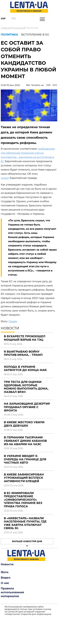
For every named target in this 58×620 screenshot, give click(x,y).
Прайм (12, 321)
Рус (14, 18)
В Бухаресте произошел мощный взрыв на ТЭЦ (24, 338)
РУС (55, 85)
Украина (18, 27)
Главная (6, 27)
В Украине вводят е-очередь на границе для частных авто (25, 459)
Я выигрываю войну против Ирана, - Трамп (23, 353)
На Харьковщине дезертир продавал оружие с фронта (27, 407)
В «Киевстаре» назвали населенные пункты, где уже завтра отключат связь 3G (25, 523)
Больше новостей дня (27, 541)
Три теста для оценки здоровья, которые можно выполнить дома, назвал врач (26, 387)
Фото (5, 572)
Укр (3, 18)
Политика (32, 27)
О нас (5, 583)
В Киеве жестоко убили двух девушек (24, 424)
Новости (7, 564)
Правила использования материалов (12, 592)
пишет (5, 178)
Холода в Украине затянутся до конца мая (25, 368)
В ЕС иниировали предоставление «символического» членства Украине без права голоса (23, 499)
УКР (48, 85)
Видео (5, 577)
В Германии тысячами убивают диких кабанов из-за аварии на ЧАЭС (25, 441)
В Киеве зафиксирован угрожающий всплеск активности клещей (24, 478)
